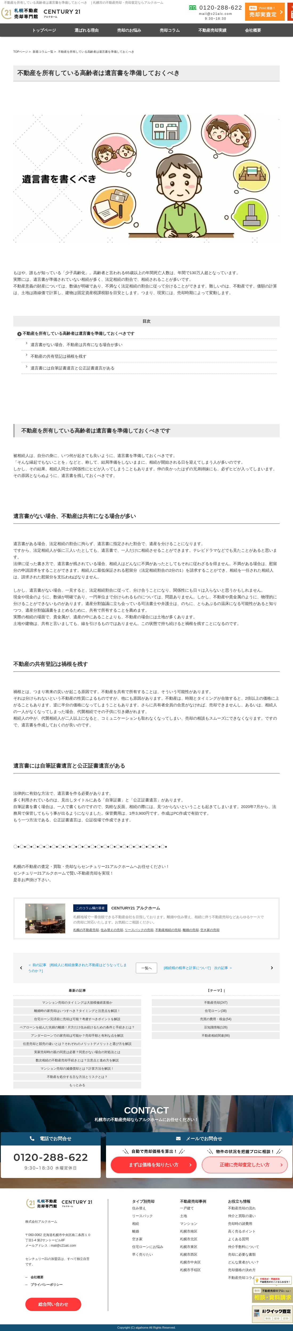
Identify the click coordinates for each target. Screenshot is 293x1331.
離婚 (135, 1231)
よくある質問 (238, 1239)
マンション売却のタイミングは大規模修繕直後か (77, 1002)
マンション (188, 1224)
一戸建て (187, 1208)
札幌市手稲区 (190, 1270)
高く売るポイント (242, 1231)
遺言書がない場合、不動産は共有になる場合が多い (77, 344)
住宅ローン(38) (215, 1011)
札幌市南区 (188, 1231)
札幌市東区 (188, 1247)
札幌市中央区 (190, 1262)
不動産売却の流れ (242, 1208)
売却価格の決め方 (242, 1270)
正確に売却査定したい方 (245, 1164)
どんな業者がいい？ (243, 1262)
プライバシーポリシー (47, 1285)
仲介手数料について (243, 1247)
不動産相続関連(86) (216, 1035)
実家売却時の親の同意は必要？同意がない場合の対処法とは (77, 1052)
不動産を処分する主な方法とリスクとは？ (77, 1077)
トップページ (44, 30)
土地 (183, 1216)
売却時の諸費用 (240, 1224)
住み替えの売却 (112, 930)
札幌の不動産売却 (86, 930)
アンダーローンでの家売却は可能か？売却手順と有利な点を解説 (77, 1035)
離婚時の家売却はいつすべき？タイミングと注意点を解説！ (77, 1011)
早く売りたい (142, 1254)
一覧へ (146, 968)
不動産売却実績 (212, 30)
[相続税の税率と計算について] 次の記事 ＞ (198, 968)
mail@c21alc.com (215, 14)
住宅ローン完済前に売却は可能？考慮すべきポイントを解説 (77, 1019)
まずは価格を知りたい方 (153, 1164)
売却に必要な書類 (242, 1254)
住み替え (139, 1208)
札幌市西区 (188, 1254)
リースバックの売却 (139, 930)
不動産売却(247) (215, 1002)
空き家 (137, 1239)
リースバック (142, 1216)
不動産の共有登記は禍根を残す (59, 356)
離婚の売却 (191, 930)
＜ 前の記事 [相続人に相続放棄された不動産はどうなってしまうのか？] (77, 968)
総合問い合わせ (53, 1304)
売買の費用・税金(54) (215, 1019)
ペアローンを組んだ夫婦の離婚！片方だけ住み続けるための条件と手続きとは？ (77, 1027)
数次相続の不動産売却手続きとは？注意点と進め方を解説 (77, 1060)
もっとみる (77, 1085)
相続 (135, 1224)
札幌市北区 (188, 1239)
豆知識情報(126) (215, 1027)
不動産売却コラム (242, 1278)
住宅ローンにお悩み (147, 1247)
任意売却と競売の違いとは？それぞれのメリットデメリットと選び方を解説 (77, 1044)
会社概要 (253, 30)
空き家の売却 (209, 930)
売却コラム (170, 30)
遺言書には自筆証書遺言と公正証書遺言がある (73, 368)
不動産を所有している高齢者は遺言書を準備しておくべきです (79, 333)
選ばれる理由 (87, 30)
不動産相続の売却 (168, 930)
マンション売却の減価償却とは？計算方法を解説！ (77, 1068)
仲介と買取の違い (242, 1216)
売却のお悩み (129, 30)
